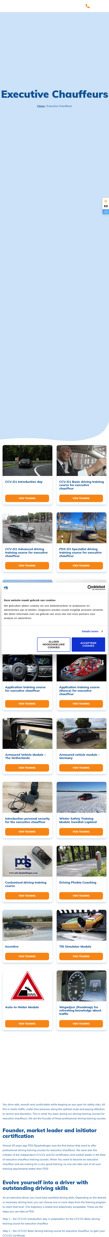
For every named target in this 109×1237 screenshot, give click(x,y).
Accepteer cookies (88, 644)
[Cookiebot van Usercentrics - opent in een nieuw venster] (90, 587)
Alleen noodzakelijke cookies (54, 644)
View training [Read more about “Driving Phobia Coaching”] (81, 896)
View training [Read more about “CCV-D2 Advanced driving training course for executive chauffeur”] (27, 565)
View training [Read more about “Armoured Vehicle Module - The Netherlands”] (27, 768)
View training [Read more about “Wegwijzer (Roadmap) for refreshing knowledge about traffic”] (81, 1023)
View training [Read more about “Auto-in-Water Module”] (27, 1023)
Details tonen (90, 631)
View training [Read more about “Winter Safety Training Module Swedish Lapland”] (81, 831)
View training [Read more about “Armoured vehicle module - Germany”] (81, 768)
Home (41, 106)
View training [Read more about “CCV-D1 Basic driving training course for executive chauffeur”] (81, 498)
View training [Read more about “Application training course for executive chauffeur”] (27, 703)
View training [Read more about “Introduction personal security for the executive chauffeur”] (27, 831)
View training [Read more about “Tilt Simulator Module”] (81, 956)
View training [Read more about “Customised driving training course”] (27, 896)
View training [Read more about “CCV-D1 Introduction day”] (27, 498)
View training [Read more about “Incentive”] (27, 956)
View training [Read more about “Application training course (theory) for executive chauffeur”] (81, 703)
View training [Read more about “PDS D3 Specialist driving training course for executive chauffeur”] (81, 565)
